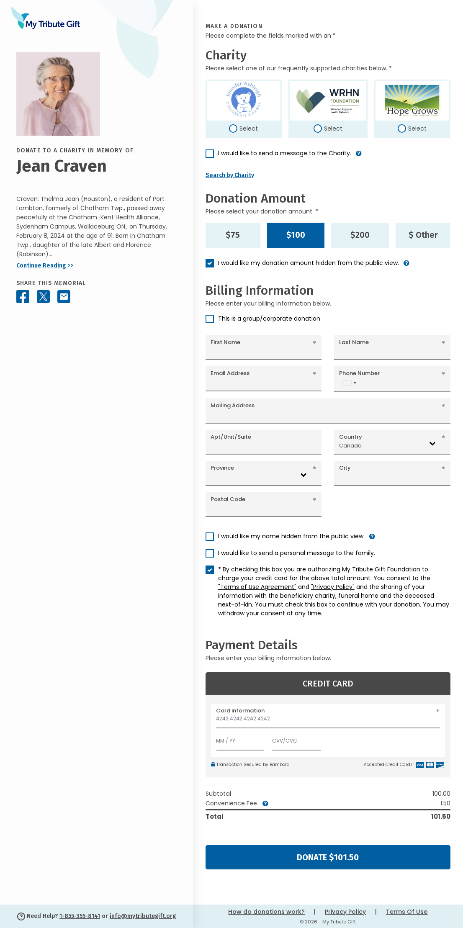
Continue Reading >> (44, 265)
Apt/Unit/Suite (231, 437)
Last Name (354, 342)
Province (222, 468)
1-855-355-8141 (79, 916)
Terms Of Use (406, 911)
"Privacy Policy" (333, 587)
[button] (358, 157)
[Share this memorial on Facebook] (22, 296)
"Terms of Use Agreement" (257, 587)
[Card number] (328, 721)
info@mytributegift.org (143, 916)
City (345, 468)
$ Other (423, 235)
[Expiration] (240, 739)
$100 (295, 235)
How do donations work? (266, 911)
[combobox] (349, 383)
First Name (225, 342)
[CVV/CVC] (296, 739)
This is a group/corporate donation (269, 318)
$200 (360, 235)
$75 (233, 235)
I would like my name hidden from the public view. (291, 536)
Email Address (230, 373)
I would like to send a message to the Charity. (284, 153)
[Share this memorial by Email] (63, 296)
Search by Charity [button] (230, 175)
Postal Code (228, 499)
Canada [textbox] (350, 445)
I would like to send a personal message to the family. (296, 553)
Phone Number (359, 373)
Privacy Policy (345, 911)
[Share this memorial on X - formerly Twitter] (43, 296)
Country (350, 437)
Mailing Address (233, 405)
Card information (240, 711)
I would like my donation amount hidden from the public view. (308, 263)
